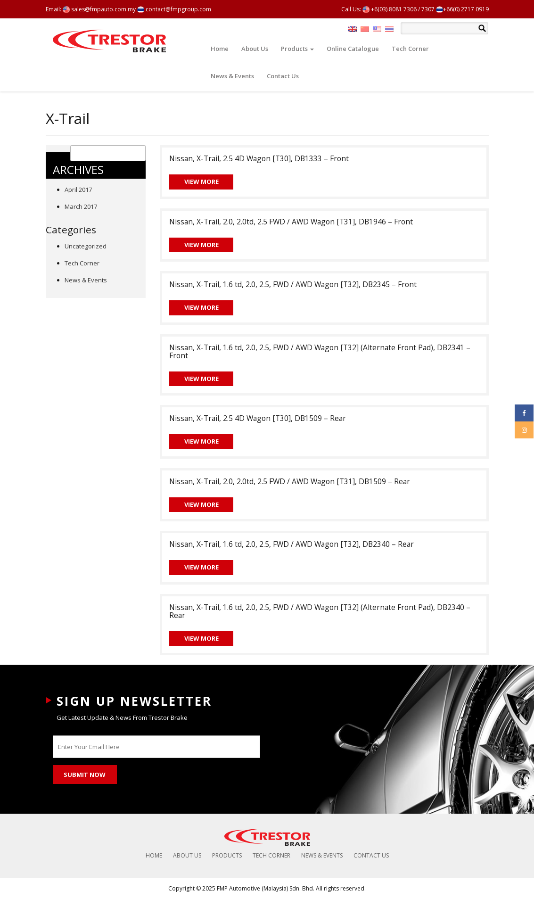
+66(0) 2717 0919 (462, 9)
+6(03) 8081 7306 (389, 9)
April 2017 (78, 189)
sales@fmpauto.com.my (99, 9)
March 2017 (81, 206)
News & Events (232, 76)
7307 (428, 9)
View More (201, 181)
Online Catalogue (353, 48)
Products (297, 48)
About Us (254, 48)
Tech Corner (410, 48)
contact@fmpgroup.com (174, 9)
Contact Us (283, 76)
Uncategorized (86, 246)
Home (220, 48)
